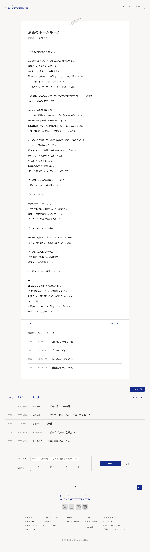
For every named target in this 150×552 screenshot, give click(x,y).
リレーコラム (90, 517)
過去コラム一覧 (91, 521)
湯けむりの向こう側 (62, 341)
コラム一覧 (137, 389)
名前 (36, 397)
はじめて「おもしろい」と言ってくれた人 (69, 415)
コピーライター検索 (71, 521)
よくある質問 (107, 517)
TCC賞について (31, 525)
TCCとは (28, 517)
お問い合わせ (107, 521)
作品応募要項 (48, 521)
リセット (129, 463)
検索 (110, 463)
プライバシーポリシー (111, 525)
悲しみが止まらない (62, 359)
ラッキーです (59, 350)
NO (11, 397)
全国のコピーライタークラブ (113, 529)
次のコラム (115, 323)
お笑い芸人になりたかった (61, 441)
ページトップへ (139, 487)
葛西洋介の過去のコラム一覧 (41, 333)
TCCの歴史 (29, 521)
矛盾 (49, 423)
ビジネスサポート (50, 525)
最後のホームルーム (62, 367)
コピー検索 (68, 517)
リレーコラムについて (131, 6)
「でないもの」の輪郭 (58, 406)
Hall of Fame (30, 529)
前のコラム (35, 323)
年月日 (22, 397)
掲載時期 (20, 468)
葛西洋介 (43, 38)
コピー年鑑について (50, 517)
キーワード (21, 458)
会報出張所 (89, 527)
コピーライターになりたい (61, 432)
